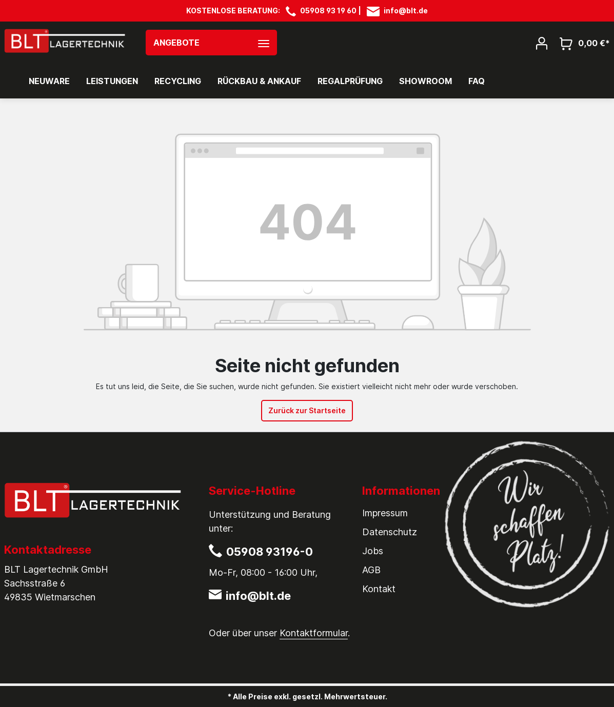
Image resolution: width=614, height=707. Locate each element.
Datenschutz (389, 532)
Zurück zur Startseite (307, 410)
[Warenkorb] (581, 43)
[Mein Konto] (541, 42)
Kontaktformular (314, 633)
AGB (371, 569)
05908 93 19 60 (328, 10)
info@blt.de (406, 10)
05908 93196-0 (269, 551)
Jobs (372, 551)
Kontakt (378, 588)
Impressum (385, 513)
